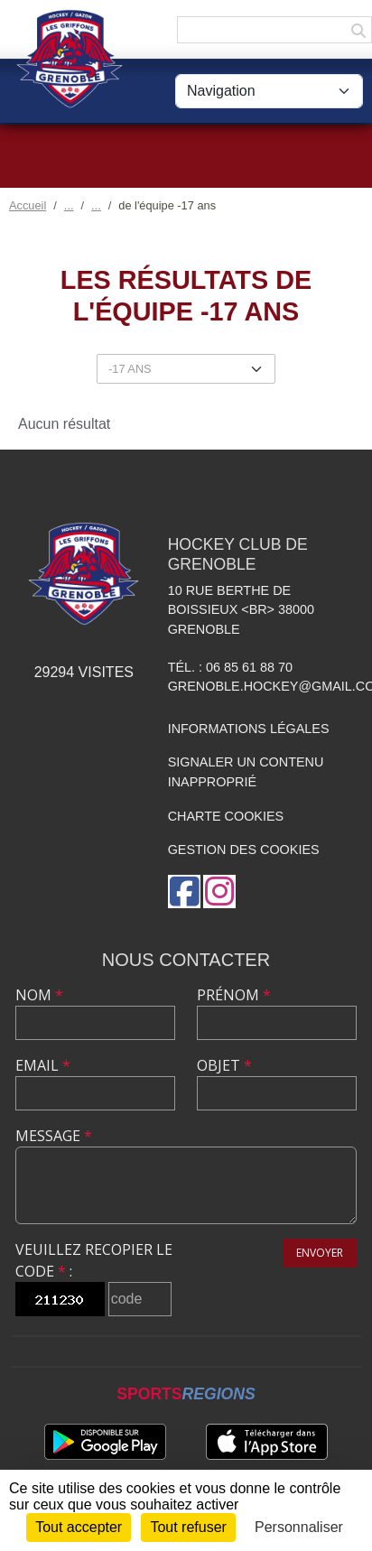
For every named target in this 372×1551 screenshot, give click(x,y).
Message (53, 1136)
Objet (224, 1065)
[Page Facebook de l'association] (184, 891)
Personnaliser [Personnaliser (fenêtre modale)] (299, 1527)
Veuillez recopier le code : (93, 1260)
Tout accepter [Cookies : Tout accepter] (78, 1527)
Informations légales (249, 728)
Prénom (234, 995)
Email (42, 1065)
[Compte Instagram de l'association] (219, 891)
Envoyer (319, 1252)
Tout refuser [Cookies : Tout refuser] (188, 1527)
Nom (39, 995)
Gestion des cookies (244, 849)
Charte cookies (226, 816)
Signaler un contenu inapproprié (246, 772)
